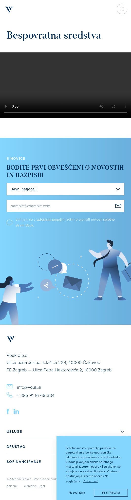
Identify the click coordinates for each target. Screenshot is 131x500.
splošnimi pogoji (49, 219)
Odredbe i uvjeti (35, 485)
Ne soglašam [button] (77, 493)
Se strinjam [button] (111, 493)
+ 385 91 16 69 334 (31, 394)
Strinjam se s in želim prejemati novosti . (65, 222)
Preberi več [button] (90, 481)
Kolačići (12, 485)
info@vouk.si (24, 386)
